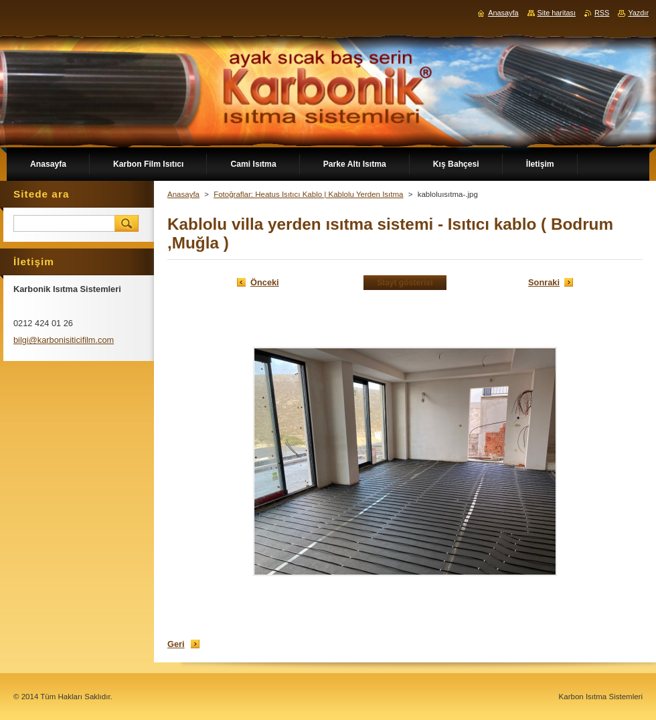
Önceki (264, 282)
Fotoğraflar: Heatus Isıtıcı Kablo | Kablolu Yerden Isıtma (308, 194)
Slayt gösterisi (404, 282)
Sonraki (544, 282)
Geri (176, 644)
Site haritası (557, 13)
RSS (601, 13)
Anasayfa (183, 194)
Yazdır (638, 13)
